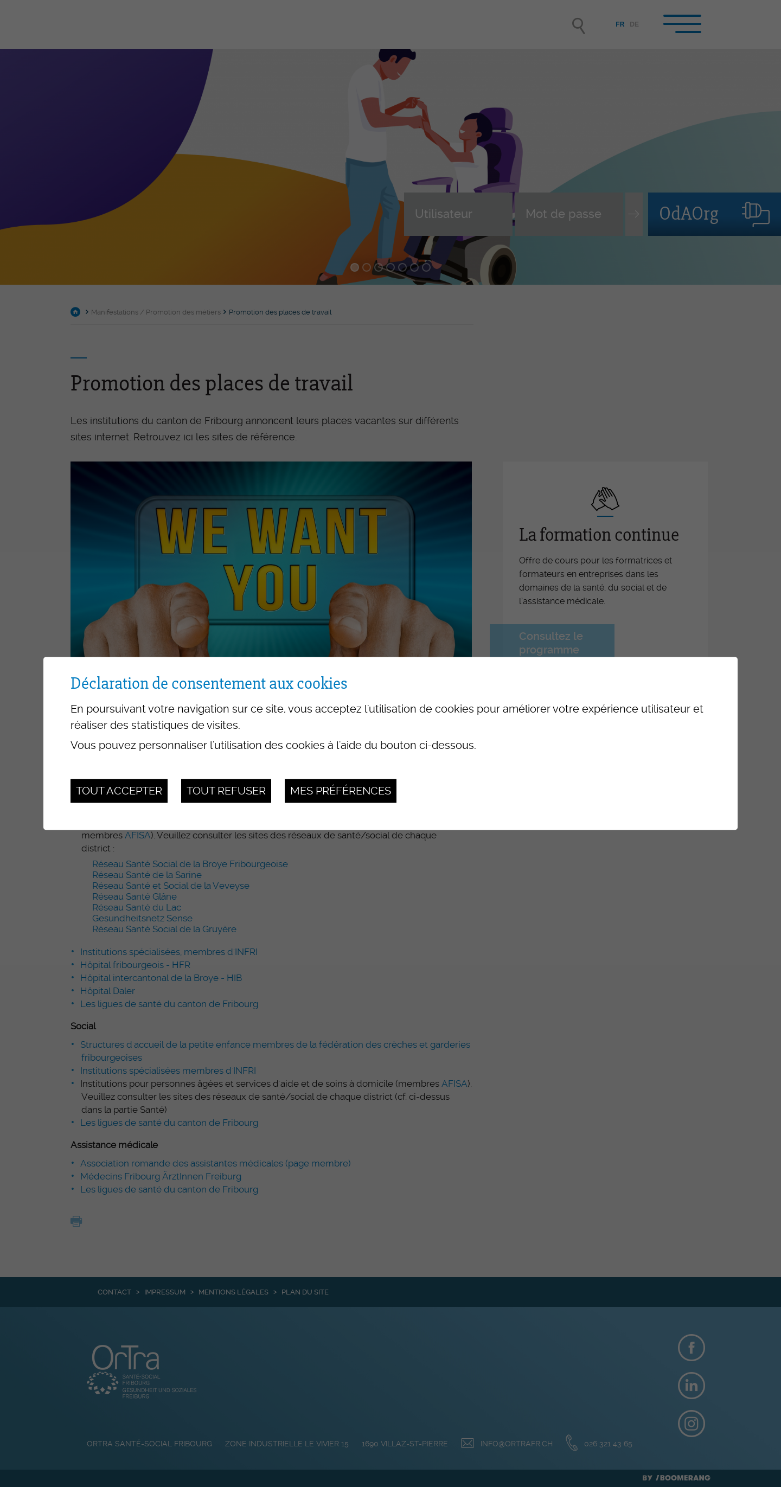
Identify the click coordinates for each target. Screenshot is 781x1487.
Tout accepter (119, 790)
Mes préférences (340, 790)
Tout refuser (226, 790)
